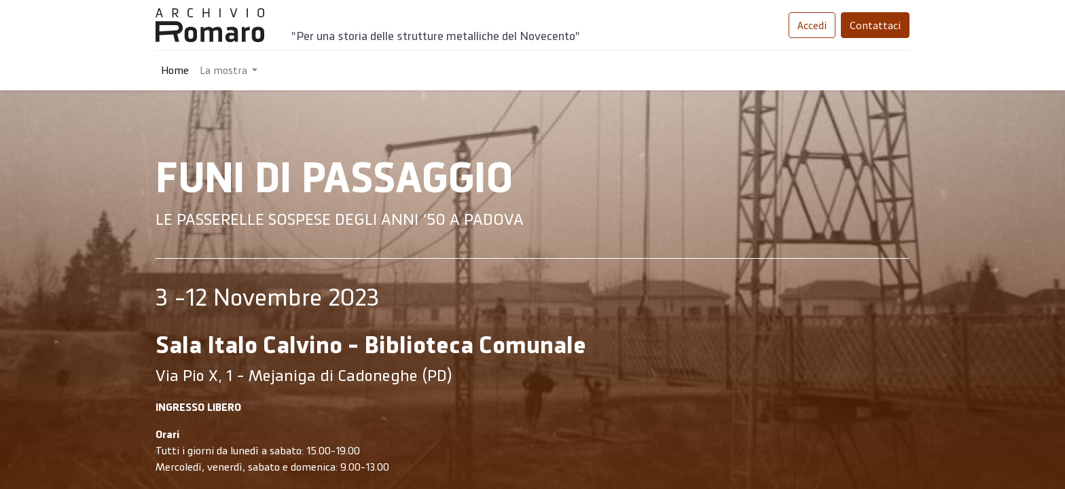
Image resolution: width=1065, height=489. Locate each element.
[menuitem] (175, 70)
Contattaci (875, 25)
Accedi (812, 25)
